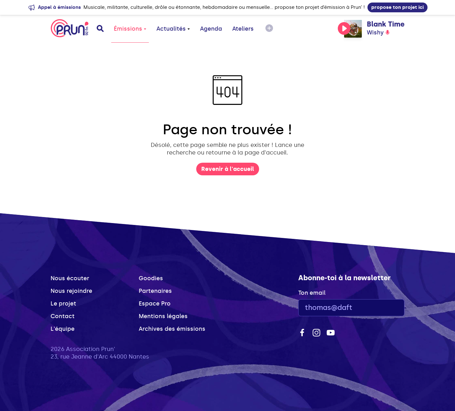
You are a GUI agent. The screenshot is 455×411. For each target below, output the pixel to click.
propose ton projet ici (397, 7)
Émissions (130, 28)
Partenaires (155, 290)
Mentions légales (163, 316)
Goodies (151, 278)
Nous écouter (70, 278)
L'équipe (63, 328)
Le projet (63, 303)
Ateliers (243, 28)
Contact (63, 316)
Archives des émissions (172, 328)
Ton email (311, 292)
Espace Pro (155, 303)
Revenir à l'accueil (227, 169)
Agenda (211, 28)
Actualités (173, 28)
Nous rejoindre (71, 290)
